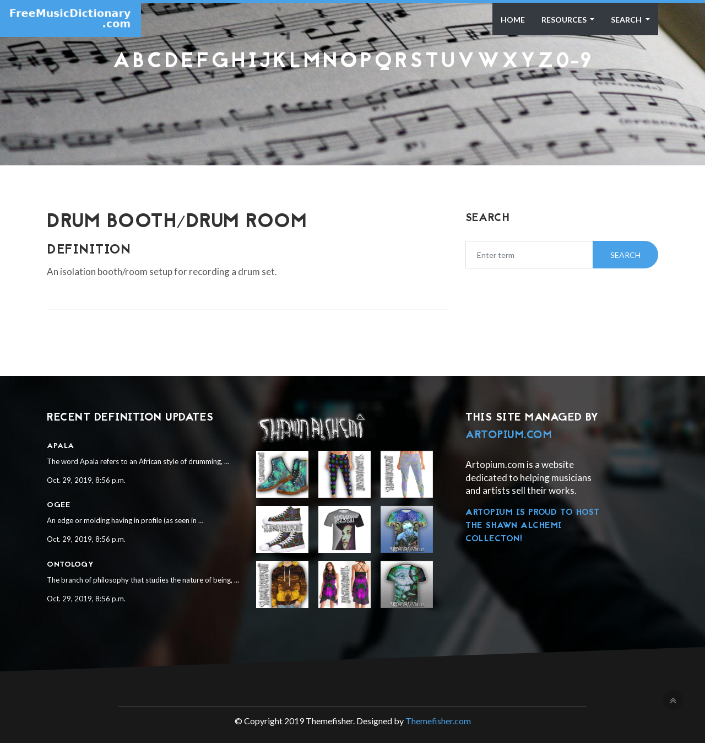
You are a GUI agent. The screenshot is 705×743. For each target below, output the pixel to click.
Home (513, 19)
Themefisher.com (438, 720)
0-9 (574, 62)
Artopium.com (508, 435)
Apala (60, 446)
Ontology (70, 564)
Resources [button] (564, 19)
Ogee (58, 505)
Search (627, 19)
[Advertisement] (352, 101)
